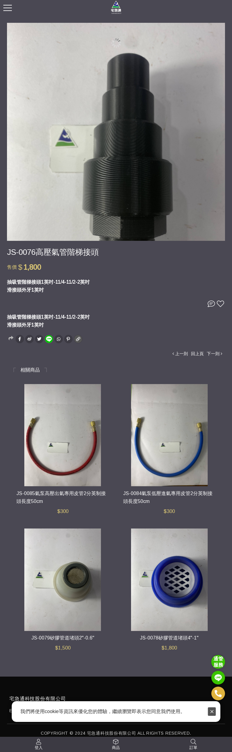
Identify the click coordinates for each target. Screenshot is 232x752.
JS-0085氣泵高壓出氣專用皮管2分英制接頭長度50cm (61, 497)
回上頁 (197, 353)
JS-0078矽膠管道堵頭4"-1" (169, 637)
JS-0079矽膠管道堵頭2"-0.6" (62, 637)
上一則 (181, 353)
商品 (116, 747)
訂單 (193, 747)
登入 (39, 747)
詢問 (211, 303)
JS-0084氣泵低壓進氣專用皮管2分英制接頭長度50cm (168, 497)
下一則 (213, 353)
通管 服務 (218, 661)
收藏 (220, 303)
